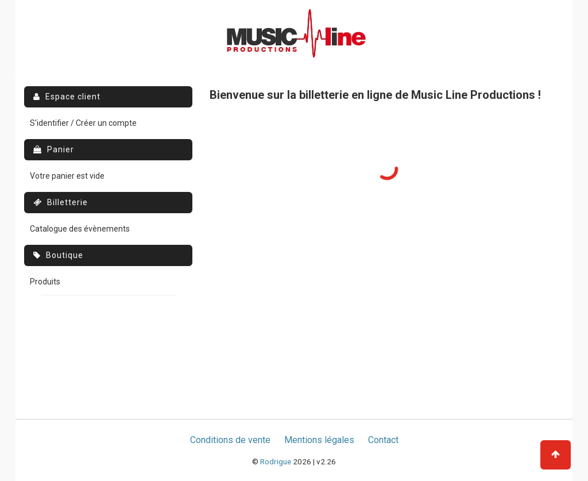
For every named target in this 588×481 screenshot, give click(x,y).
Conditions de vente (230, 439)
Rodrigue (275, 461)
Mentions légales (319, 439)
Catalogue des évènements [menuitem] (80, 228)
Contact (383, 439)
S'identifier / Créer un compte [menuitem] (83, 123)
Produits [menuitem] (45, 281)
